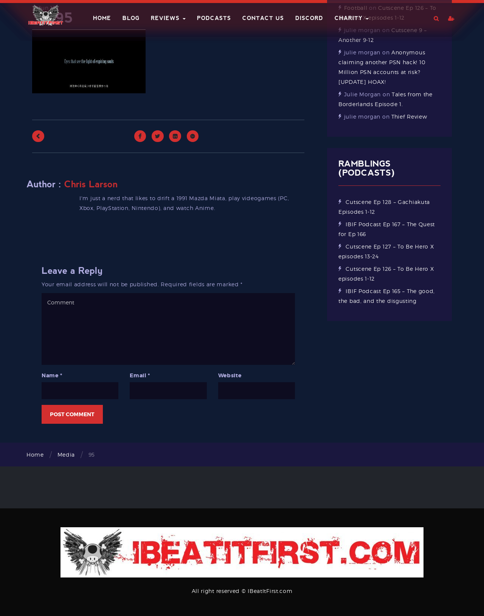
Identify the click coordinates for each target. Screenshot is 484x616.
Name (52, 375)
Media (66, 454)
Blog (131, 18)
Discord (309, 18)
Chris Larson (91, 184)
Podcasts (214, 18)
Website (230, 375)
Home (102, 18)
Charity (352, 18)
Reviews (168, 18)
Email (140, 375)
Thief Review (409, 116)
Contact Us (263, 18)
